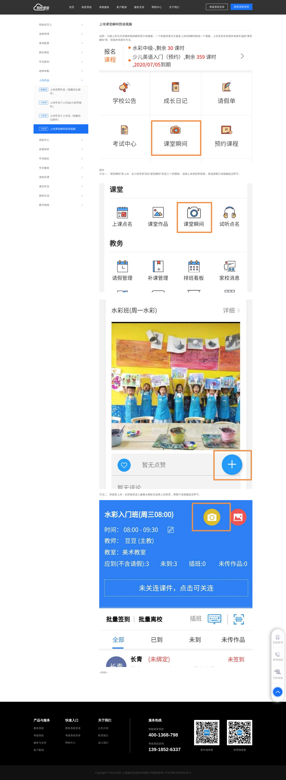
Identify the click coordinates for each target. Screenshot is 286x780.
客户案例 (122, 7)
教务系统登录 (73, 728)
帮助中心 (157, 7)
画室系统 (87, 7)
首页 (71, 7)
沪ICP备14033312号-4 (178, 772)
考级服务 (104, 7)
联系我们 (103, 735)
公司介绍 (103, 728)
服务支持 (139, 7)
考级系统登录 (73, 735)
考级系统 (39, 735)
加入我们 (103, 742)
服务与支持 (40, 742)
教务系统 (39, 728)
